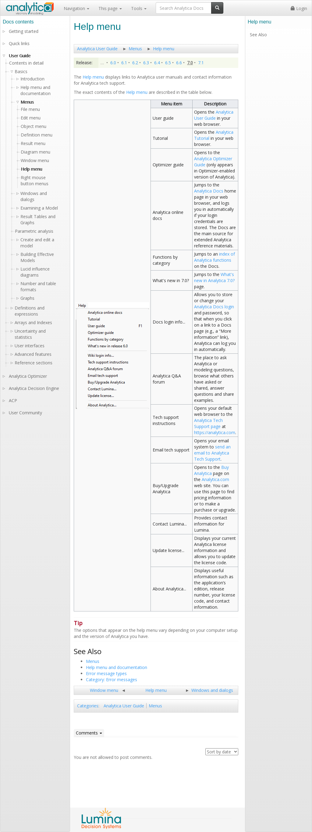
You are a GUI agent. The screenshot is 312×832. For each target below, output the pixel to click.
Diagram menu (35, 152)
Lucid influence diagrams (35, 272)
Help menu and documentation (116, 667)
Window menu (104, 690)
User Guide (19, 55)
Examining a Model (39, 208)
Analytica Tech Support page (208, 423)
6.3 (146, 62)
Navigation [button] (76, 8)
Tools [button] (139, 8)
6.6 (179, 62)
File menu (30, 109)
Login (299, 8)
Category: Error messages (111, 679)
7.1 (201, 62)
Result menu (33, 143)
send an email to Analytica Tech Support (212, 453)
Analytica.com (215, 479)
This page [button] (110, 8)
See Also (258, 34)
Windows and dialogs (212, 690)
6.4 (157, 62)
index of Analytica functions (214, 257)
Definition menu (36, 135)
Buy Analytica (211, 470)
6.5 (168, 62)
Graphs (27, 298)
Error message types (106, 673)
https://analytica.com (214, 432)
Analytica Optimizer (28, 376)
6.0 (113, 62)
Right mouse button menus (34, 180)
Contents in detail (26, 63)
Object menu (33, 126)
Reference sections (33, 363)
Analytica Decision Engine (34, 388)
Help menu (163, 48)
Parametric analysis (34, 231)
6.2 (135, 62)
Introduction (32, 79)
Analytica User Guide (97, 48)
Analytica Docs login (214, 307)
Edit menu (31, 118)
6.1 (124, 62)
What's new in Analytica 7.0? (214, 277)
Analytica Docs (208, 191)
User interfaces (29, 346)
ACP (13, 400)
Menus (135, 48)
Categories (87, 706)
